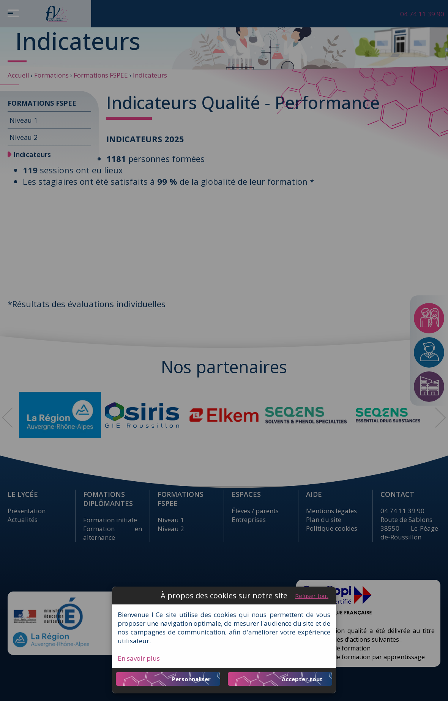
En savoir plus (139, 658)
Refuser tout (311, 595)
